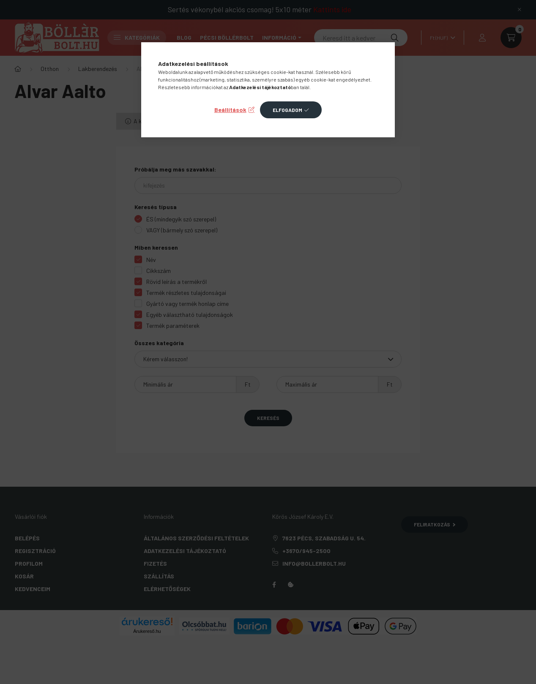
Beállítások (230, 109)
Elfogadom (287, 110)
